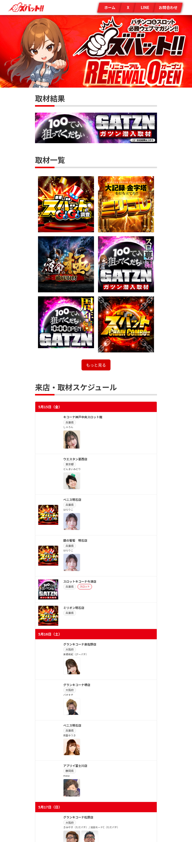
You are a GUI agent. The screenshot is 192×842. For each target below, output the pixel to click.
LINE (145, 7)
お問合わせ (168, 7)
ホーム (110, 7)
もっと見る (96, 365)
